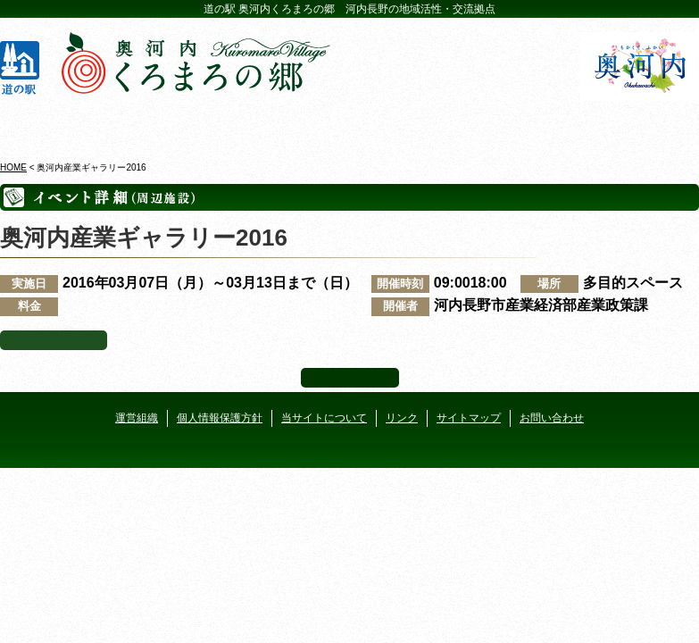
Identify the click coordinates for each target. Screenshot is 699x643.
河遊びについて (523, 124)
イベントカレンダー (292, 124)
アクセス (639, 124)
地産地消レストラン (407, 124)
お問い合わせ (552, 418)
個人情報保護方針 (219, 418)
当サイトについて (324, 418)
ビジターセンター (176, 124)
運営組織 (136, 418)
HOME (13, 167)
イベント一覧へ (53, 340)
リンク (402, 418)
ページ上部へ (350, 378)
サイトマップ (469, 418)
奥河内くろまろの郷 (60, 124)
